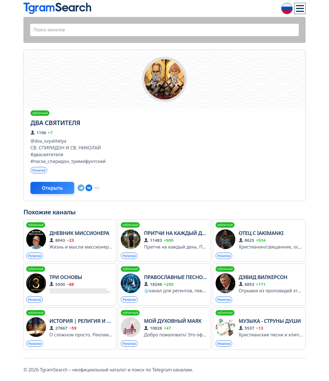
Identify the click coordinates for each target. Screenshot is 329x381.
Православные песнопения (184, 278)
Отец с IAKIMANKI (261, 234)
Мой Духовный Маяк (172, 322)
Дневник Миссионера (79, 234)
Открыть (55, 189)
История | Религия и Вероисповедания (103, 322)
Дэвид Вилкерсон (263, 278)
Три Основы (65, 278)
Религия (39, 170)
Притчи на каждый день (177, 234)
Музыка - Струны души (270, 322)
